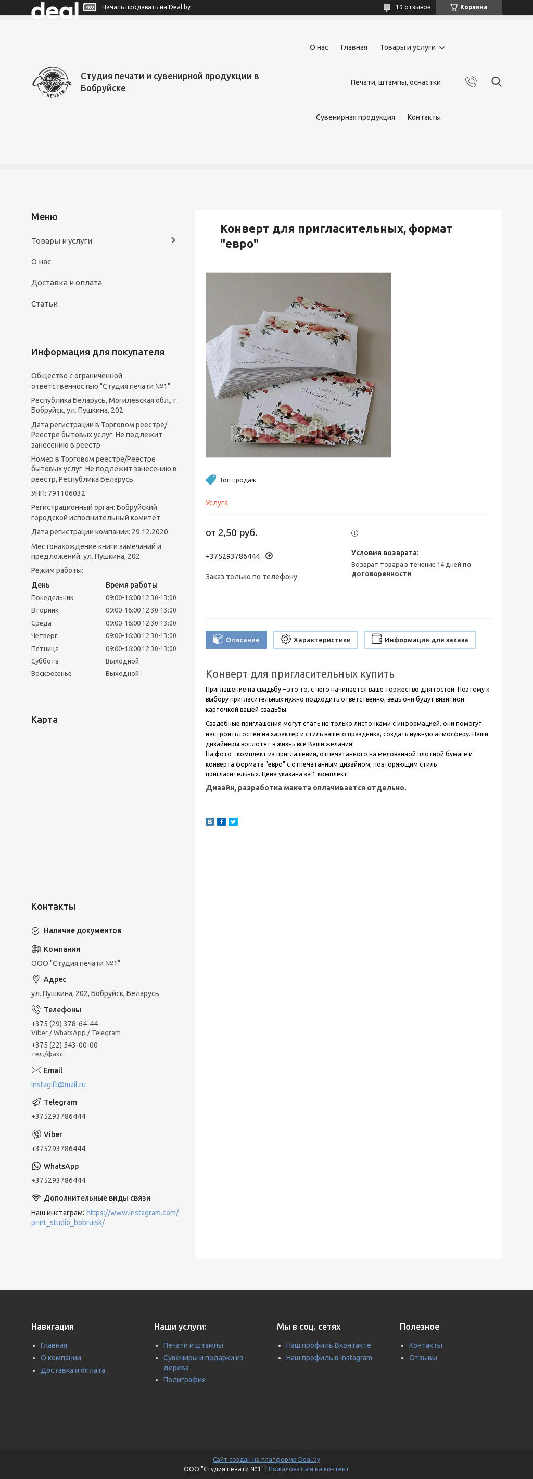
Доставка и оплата (66, 282)
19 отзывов (413, 7)
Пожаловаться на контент (309, 1468)
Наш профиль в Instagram (329, 1358)
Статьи (44, 303)
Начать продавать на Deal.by (146, 7)
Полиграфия (184, 1379)
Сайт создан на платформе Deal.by (266, 1459)
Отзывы (423, 1358)
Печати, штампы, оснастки (396, 82)
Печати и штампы (193, 1345)
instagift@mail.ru (58, 1084)
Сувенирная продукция (355, 117)
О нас (319, 47)
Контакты (424, 117)
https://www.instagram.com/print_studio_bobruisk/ (105, 1217)
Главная (354, 47)
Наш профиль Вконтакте (328, 1345)
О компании (61, 1358)
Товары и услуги (408, 47)
